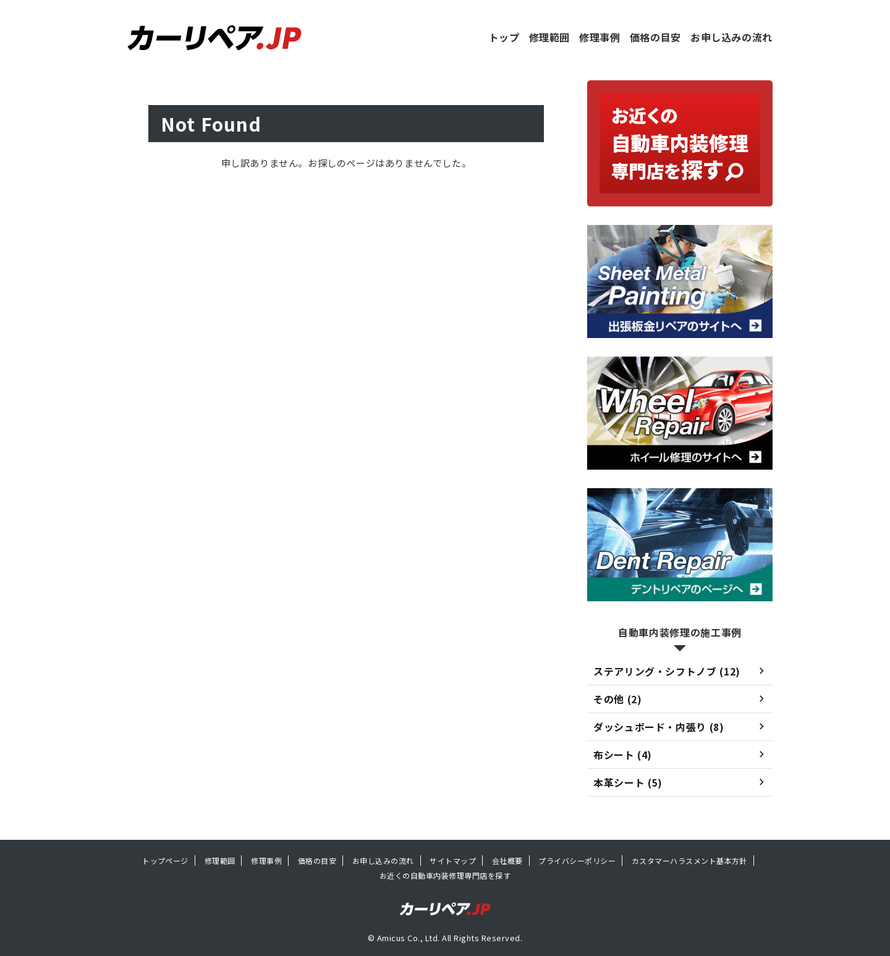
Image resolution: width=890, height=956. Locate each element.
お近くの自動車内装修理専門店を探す (445, 875)
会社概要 (507, 860)
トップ (504, 37)
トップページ (165, 860)
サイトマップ (453, 860)
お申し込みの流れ (731, 37)
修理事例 (600, 37)
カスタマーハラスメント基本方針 (689, 860)
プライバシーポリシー (577, 860)
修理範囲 (549, 37)
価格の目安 (655, 37)
